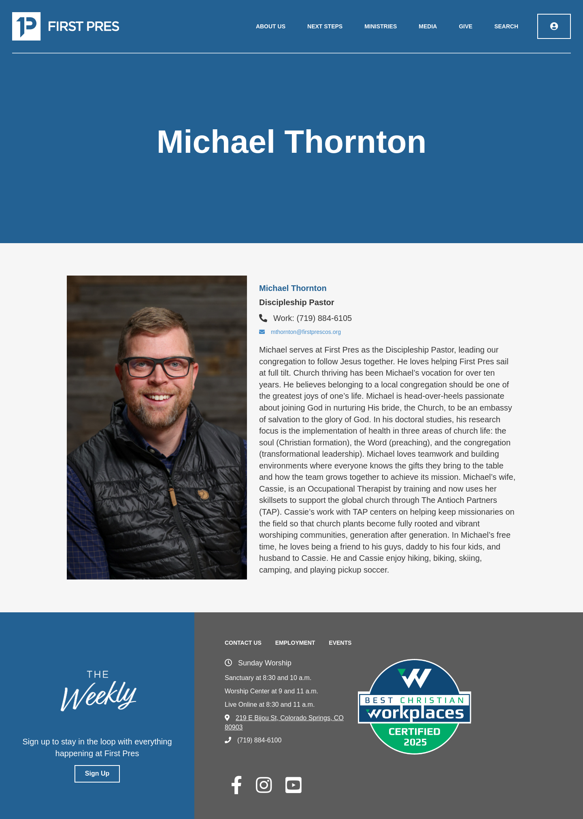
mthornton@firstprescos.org (300, 332)
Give (465, 26)
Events (340, 642)
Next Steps (325, 26)
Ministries (380, 26)
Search (506, 26)
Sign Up (97, 773)
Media (428, 26)
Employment (295, 642)
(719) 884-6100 (253, 740)
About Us (270, 26)
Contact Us (243, 642)
